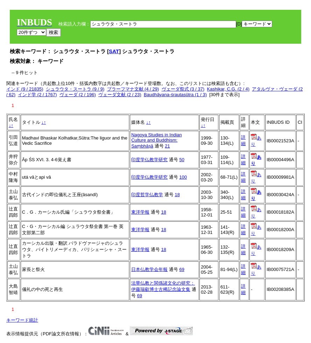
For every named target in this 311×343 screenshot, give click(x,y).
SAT (114, 51)
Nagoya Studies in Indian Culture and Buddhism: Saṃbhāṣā (156, 140)
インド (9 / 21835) (24, 89)
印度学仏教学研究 (149, 159)
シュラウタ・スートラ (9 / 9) (75, 89)
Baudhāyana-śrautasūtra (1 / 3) (175, 94)
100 (183, 177)
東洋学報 (140, 212)
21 (167, 146)
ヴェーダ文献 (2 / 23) (119, 94)
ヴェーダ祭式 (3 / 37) (183, 89)
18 (177, 194)
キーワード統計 (22, 320)
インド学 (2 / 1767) (37, 94)
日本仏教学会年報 (149, 269)
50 (181, 159)
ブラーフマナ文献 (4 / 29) (133, 89)
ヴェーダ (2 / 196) (77, 94)
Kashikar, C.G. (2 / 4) (228, 89)
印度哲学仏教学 (147, 194)
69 (181, 269)
